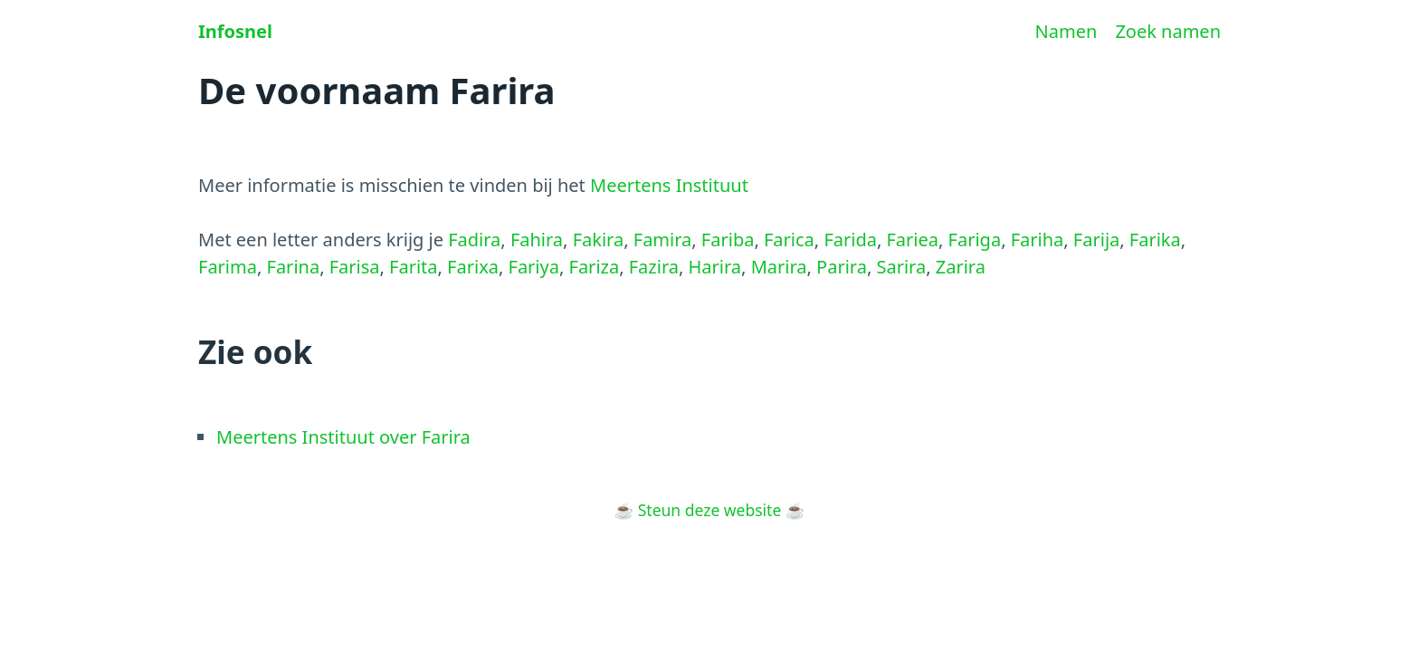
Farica (789, 239)
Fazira (654, 266)
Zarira (961, 266)
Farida (850, 239)
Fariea (912, 239)
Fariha (1037, 239)
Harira (715, 266)
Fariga (975, 239)
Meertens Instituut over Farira (343, 437)
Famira (662, 239)
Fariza (594, 266)
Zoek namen (1168, 31)
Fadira (474, 239)
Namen (1066, 31)
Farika (1155, 239)
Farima (227, 266)
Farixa (473, 266)
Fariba (728, 239)
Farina (293, 266)
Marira (779, 266)
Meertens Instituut (669, 185)
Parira (841, 266)
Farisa (354, 266)
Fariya (534, 266)
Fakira (598, 239)
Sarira (901, 266)
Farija (1096, 239)
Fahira (536, 239)
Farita (413, 266)
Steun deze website (710, 510)
